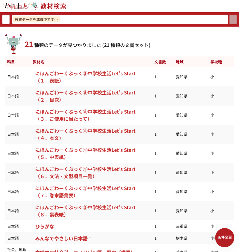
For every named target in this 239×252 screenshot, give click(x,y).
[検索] (233, 19)
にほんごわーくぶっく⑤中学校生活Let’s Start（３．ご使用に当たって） (85, 115)
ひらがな (44, 226)
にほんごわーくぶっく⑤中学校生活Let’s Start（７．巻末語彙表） (85, 191)
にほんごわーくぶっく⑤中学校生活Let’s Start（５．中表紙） (85, 153)
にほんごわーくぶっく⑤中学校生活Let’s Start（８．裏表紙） (85, 211)
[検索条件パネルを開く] (224, 237)
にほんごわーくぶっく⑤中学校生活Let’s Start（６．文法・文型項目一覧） (85, 172)
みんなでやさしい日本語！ (63, 238)
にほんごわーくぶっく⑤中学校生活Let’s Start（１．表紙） (85, 77)
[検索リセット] (6, 19)
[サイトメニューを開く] (236, 6)
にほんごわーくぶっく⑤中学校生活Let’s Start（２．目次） (85, 96)
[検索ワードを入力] (120, 19)
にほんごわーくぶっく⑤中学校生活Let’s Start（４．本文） (85, 134)
